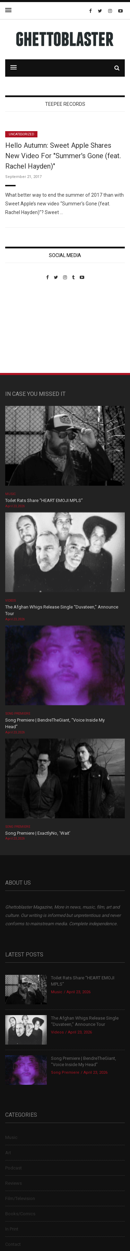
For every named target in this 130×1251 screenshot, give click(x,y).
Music (10, 494)
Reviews (13, 1183)
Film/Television (20, 1198)
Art (8, 1152)
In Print (11, 1229)
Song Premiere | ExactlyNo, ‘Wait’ (37, 833)
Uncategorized (21, 134)
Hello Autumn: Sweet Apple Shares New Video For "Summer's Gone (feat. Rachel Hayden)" (63, 155)
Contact (13, 1244)
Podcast (13, 1168)
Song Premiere (17, 713)
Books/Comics (20, 1213)
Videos (10, 600)
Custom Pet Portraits (25, 327)
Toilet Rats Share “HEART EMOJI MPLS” (44, 500)
